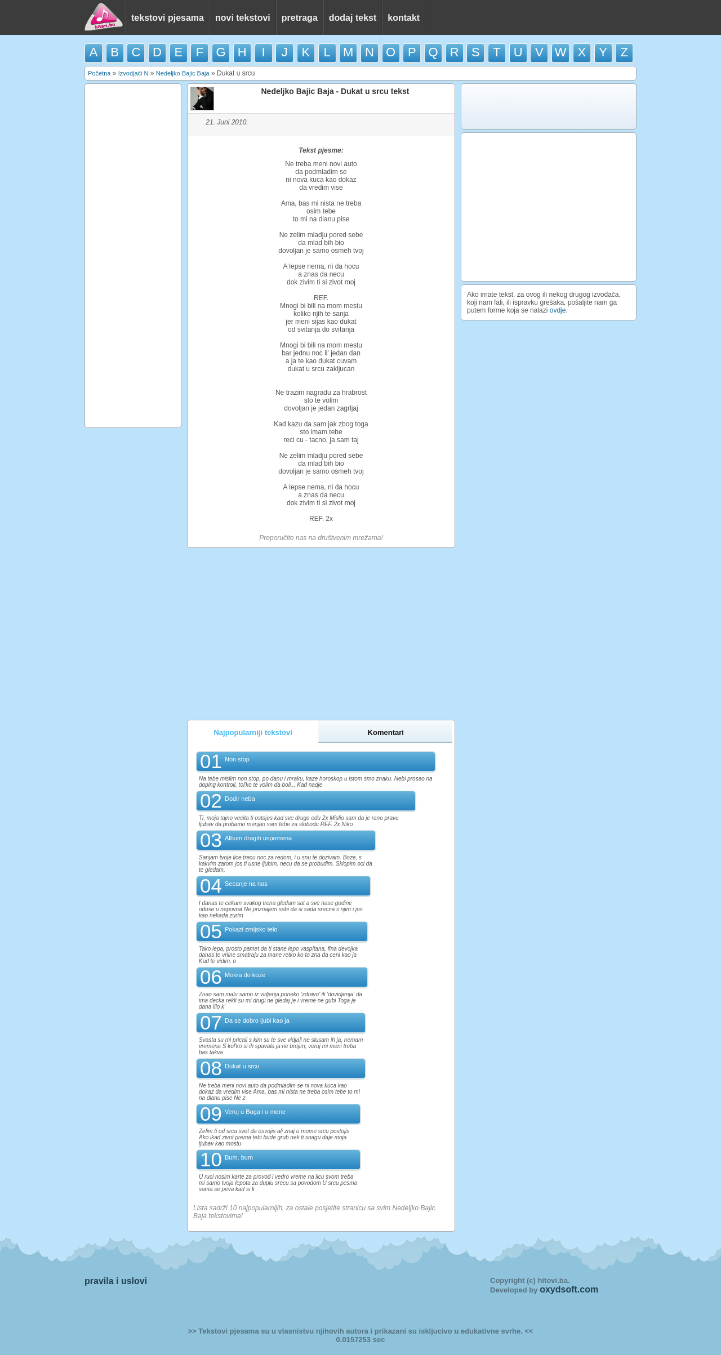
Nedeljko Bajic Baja (183, 73)
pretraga (300, 18)
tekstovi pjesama (167, 18)
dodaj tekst (352, 18)
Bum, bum (239, 1157)
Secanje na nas (246, 883)
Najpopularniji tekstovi (252, 732)
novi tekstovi (242, 18)
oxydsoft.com (569, 1289)
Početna (99, 73)
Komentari (386, 732)
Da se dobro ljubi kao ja (257, 1020)
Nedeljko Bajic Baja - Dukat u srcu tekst (335, 91)
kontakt (404, 18)
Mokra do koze (245, 974)
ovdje (558, 310)
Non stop (237, 759)
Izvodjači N (133, 73)
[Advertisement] (133, 256)
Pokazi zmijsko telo (251, 929)
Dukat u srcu (242, 1066)
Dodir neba (240, 798)
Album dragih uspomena (258, 838)
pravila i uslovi (115, 1281)
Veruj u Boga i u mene (255, 1111)
